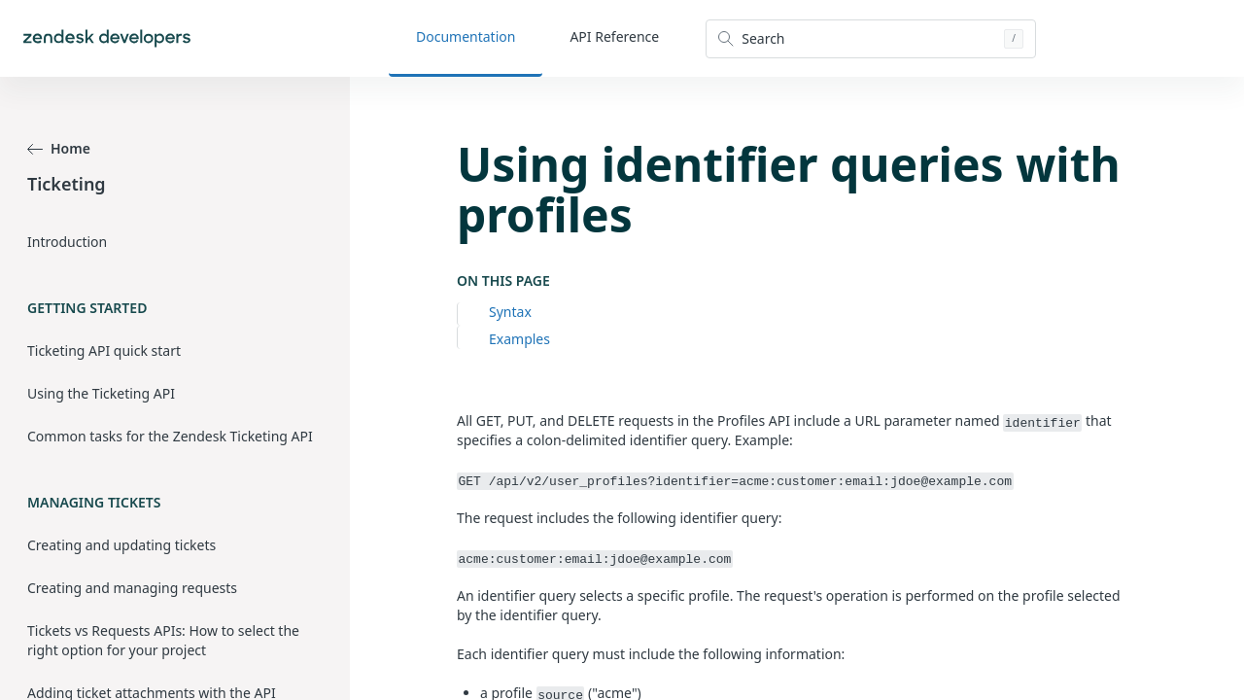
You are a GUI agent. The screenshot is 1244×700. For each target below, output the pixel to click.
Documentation (465, 36)
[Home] (106, 38)
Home (58, 148)
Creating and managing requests (132, 587)
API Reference (614, 36)
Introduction (67, 241)
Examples (519, 339)
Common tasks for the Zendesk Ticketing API (170, 436)
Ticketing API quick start (104, 350)
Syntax (510, 311)
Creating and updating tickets (121, 545)
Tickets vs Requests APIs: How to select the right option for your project (163, 640)
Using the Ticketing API (101, 393)
